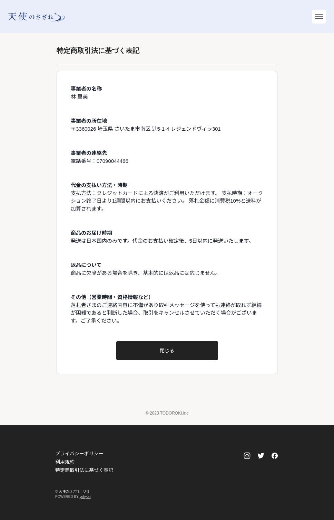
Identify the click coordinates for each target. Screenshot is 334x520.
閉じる (167, 350)
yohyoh (84, 497)
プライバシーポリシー (79, 453)
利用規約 (65, 462)
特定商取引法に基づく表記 (84, 470)
